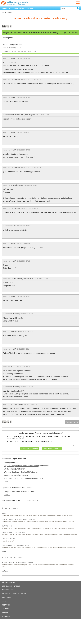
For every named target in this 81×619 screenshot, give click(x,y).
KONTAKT (5, 609)
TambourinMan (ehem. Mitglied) (22, 278)
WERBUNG (6, 616)
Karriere (30, 8)
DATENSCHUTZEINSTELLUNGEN (14, 593)
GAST (5, 51)
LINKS (4, 601)
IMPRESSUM (6, 597)
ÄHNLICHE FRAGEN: (10, 508)
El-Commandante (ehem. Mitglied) (23, 115)
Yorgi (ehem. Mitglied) (18, 79)
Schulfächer (6, 8)
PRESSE (5, 612)
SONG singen (9, 469)
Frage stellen (19, 8)
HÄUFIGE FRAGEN (9, 582)
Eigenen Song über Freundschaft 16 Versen (21, 466)
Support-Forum (27, 500)
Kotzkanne (15, 314)
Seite (4, 26)
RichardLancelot (17, 185)
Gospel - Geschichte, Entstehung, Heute (19, 491)
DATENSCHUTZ (7, 590)
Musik (36, 500)
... (5, 552)
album (6, 463)
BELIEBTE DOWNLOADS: (12, 558)
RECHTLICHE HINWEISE (11, 586)
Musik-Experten (55, 433)
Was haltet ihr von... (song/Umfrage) (18, 478)
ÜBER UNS (6, 605)
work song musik (10, 475)
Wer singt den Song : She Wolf (16, 472)
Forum (4, 12)
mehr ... (7, 481)
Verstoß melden (72, 422)
